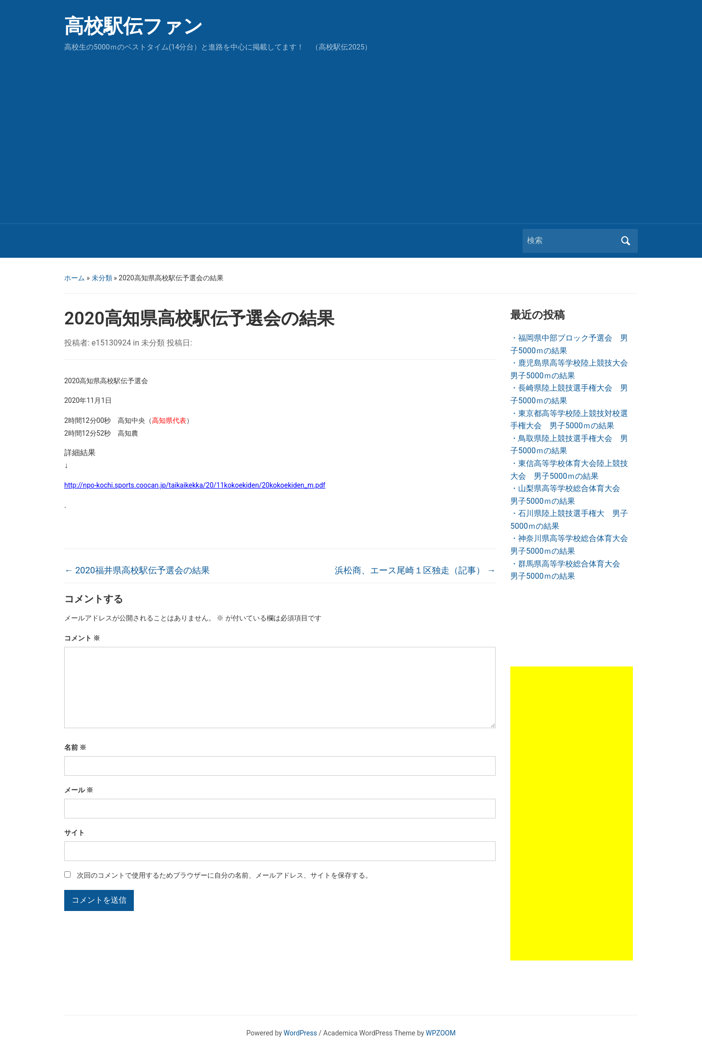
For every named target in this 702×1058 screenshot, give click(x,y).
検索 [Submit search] (625, 240)
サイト (74, 848)
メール (78, 806)
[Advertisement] (351, 135)
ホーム (74, 278)
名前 (75, 763)
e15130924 (111, 342)
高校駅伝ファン (133, 26)
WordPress (300, 1033)
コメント (82, 638)
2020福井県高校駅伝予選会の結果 (137, 570)
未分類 (102, 278)
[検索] (571, 241)
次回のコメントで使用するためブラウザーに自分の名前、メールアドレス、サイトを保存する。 (224, 891)
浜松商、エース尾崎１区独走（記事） (415, 570)
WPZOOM (441, 1033)
